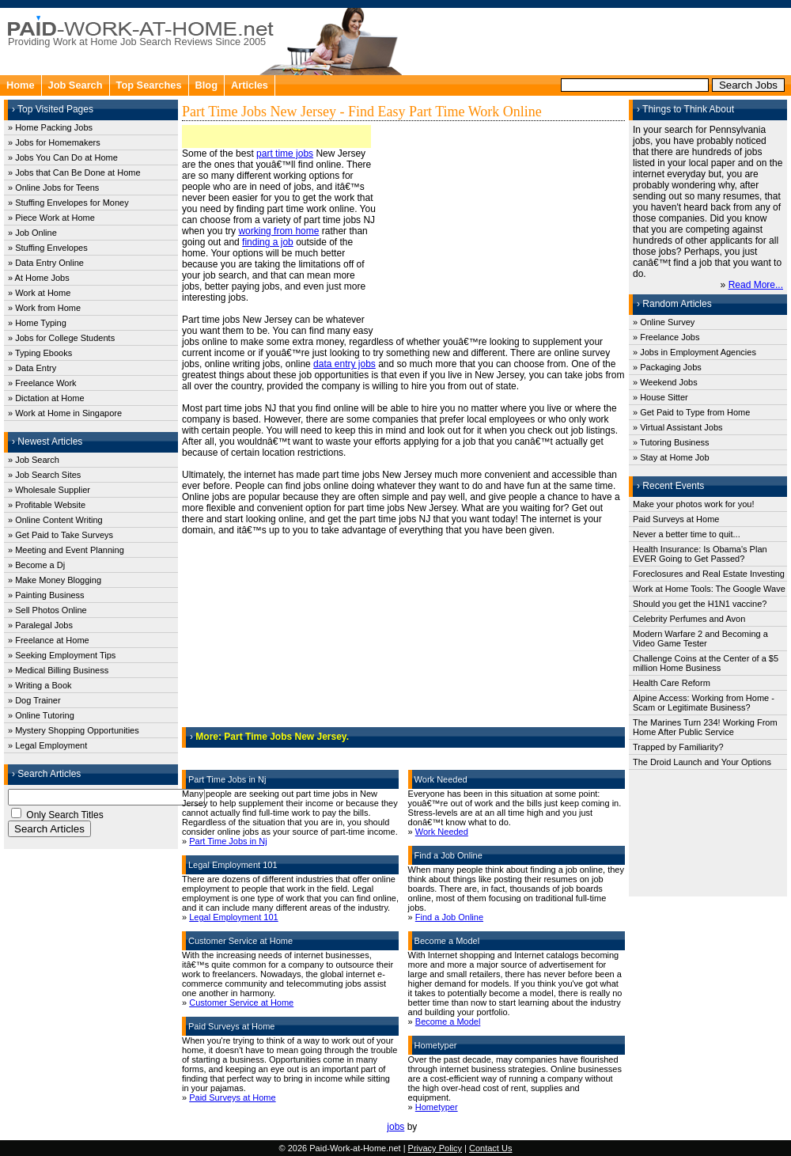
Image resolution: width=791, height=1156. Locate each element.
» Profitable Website (46, 505)
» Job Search (33, 459)
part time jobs (284, 153)
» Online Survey (663, 322)
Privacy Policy (435, 1148)
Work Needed (441, 831)
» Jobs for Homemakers (54, 142)
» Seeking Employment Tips (61, 655)
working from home (278, 231)
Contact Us (490, 1148)
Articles (249, 85)
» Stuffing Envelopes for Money (68, 202)
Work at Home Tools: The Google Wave (709, 588)
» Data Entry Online (46, 262)
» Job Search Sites (44, 474)
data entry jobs (344, 364)
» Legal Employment (47, 745)
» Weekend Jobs (665, 382)
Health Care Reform (671, 683)
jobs (395, 1126)
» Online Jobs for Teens (53, 187)
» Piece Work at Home (51, 217)
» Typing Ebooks (40, 353)
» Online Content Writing (55, 520)
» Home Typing (37, 323)
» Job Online (32, 232)
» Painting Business (46, 595)
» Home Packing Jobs (50, 127)
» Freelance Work (42, 383)
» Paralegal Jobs (40, 625)
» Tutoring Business (671, 442)
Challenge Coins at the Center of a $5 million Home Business (705, 663)
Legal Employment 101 (233, 917)
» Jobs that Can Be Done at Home (74, 172)
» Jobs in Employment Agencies (694, 352)
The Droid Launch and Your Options (702, 762)
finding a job (267, 242)
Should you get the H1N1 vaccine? (699, 603)
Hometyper (436, 1107)
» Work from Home (44, 308)
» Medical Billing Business (58, 670)
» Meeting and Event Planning (66, 550)
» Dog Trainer (34, 700)
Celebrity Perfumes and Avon (689, 618)
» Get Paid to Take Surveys (60, 535)
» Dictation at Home (46, 398)
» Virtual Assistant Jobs (678, 427)
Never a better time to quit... (686, 534)
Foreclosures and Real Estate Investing (709, 573)
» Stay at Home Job (671, 457)
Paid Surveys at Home (232, 1097)
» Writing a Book (40, 685)
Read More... (756, 284)
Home (20, 85)
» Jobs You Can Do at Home (63, 157)
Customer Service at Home (241, 1002)
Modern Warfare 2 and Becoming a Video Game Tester (700, 638)
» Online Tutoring (41, 715)
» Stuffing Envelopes (48, 247)
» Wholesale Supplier (49, 490)
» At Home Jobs (39, 277)
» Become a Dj (36, 565)
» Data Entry (32, 368)
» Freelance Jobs (666, 337)
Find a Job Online (449, 917)
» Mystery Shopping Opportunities (73, 730)
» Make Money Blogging (54, 580)
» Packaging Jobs (667, 367)
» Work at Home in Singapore (65, 413)
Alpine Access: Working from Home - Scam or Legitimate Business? (703, 702)
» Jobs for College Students (61, 338)
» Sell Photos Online (47, 610)
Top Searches (149, 85)
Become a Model (448, 1021)
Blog (206, 85)
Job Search (75, 85)
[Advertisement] (598, 39)
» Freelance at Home (48, 640)
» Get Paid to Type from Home (691, 412)
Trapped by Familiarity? (678, 747)
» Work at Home (39, 293)
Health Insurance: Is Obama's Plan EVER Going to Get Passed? (700, 553)
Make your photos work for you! (693, 504)
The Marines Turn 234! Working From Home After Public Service (705, 727)
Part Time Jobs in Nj (228, 841)
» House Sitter (660, 397)
